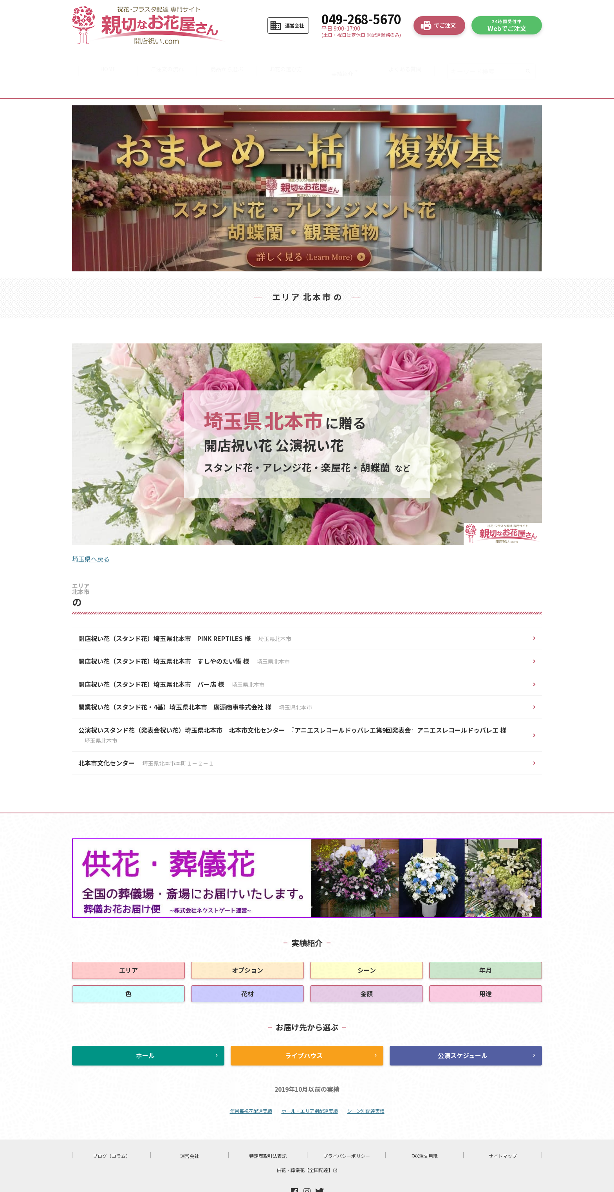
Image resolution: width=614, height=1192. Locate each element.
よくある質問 (410, 59)
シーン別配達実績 (366, 1085)
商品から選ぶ (225, 59)
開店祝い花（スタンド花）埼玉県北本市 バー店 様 (171, 659)
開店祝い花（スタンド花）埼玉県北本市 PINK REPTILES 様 (184, 613)
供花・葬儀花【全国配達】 (307, 1144)
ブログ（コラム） (111, 1130)
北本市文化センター (146, 738)
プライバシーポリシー (346, 1130)
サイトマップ (503, 1130)
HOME (103, 59)
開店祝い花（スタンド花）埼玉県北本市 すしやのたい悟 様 (184, 636)
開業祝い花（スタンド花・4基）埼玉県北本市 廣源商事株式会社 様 (195, 682)
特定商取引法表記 (268, 1130)
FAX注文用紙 (425, 1130)
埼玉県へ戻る (91, 533)
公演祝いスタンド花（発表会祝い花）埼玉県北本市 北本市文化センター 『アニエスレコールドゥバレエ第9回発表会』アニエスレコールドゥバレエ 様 (292, 710)
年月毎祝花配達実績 (251, 1085)
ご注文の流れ (164, 59)
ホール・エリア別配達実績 (310, 1085)
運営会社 (189, 1130)
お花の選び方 (287, 59)
